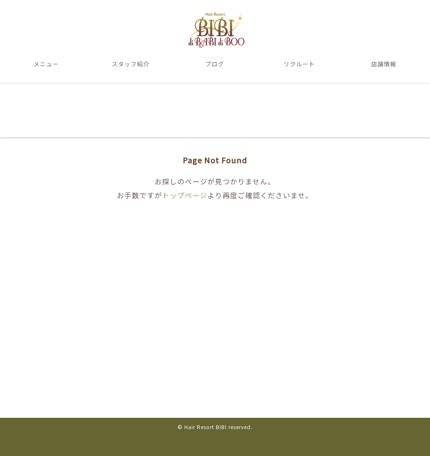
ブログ (214, 64)
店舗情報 (383, 64)
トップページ (184, 195)
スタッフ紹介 (130, 64)
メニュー (46, 64)
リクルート (299, 64)
